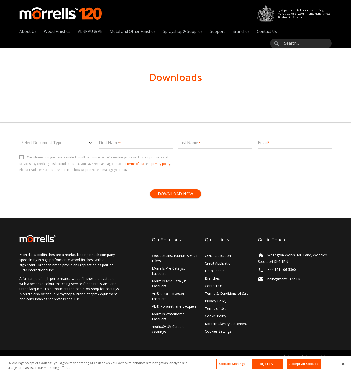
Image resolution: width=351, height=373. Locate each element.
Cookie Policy (215, 316)
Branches (241, 31)
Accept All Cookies (303, 364)
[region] (175, 364)
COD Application (218, 255)
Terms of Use (216, 308)
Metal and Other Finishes (133, 31)
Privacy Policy (215, 301)
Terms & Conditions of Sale (227, 293)
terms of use (136, 164)
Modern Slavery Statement (226, 323)
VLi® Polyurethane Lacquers (174, 306)
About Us (28, 31)
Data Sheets (214, 270)
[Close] (343, 363)
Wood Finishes (57, 31)
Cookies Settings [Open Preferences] (218, 331)
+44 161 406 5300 (281, 270)
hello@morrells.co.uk (283, 280)
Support (217, 31)
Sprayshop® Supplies (183, 31)
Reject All (267, 364)
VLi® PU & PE (90, 31)
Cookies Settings (232, 364)
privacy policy (160, 164)
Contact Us (267, 31)
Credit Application (219, 263)
